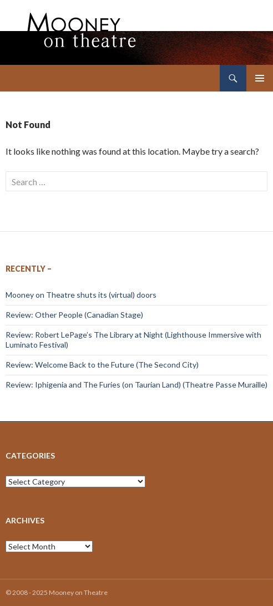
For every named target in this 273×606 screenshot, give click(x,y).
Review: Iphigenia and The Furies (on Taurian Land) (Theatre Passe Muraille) (136, 384)
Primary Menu (259, 78)
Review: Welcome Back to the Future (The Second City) (102, 364)
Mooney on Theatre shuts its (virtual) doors (81, 294)
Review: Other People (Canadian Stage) (74, 314)
